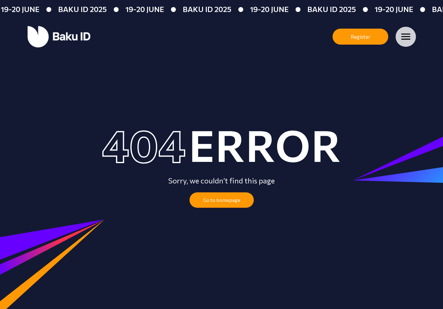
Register (360, 37)
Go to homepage (221, 200)
